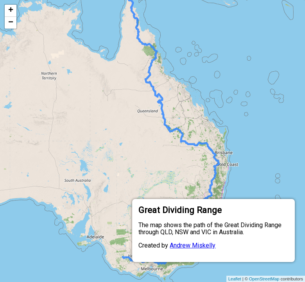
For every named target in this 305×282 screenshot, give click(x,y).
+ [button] (10, 10)
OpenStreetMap (264, 279)
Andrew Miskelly (192, 245)
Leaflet (234, 279)
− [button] (10, 23)
